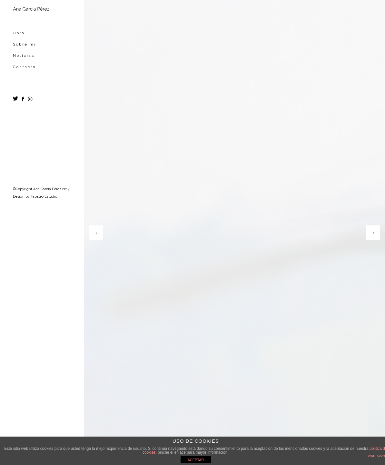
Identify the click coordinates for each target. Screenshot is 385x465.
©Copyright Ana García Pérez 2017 (41, 189)
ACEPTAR (195, 460)
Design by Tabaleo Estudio (35, 196)
